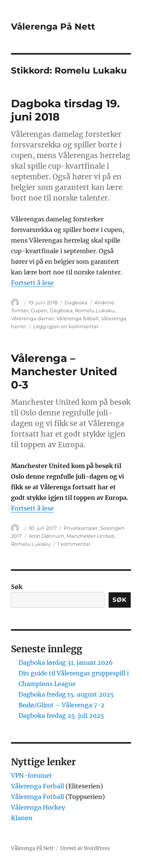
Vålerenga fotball (77, 318)
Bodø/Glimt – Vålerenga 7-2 (62, 705)
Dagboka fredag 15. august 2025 (66, 694)
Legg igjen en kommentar (65, 326)
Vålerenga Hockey (38, 807)
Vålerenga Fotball (38, 786)
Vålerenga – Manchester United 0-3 (64, 371)
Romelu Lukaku (95, 310)
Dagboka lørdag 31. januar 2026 (66, 662)
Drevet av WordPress (85, 848)
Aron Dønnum (46, 536)
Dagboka (75, 302)
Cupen (39, 310)
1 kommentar (74, 544)
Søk (16, 586)
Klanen (22, 818)
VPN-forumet (31, 775)
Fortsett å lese (32, 283)
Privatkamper (81, 528)
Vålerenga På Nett (53, 26)
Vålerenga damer (32, 318)
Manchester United (90, 536)
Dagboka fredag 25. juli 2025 (61, 715)
